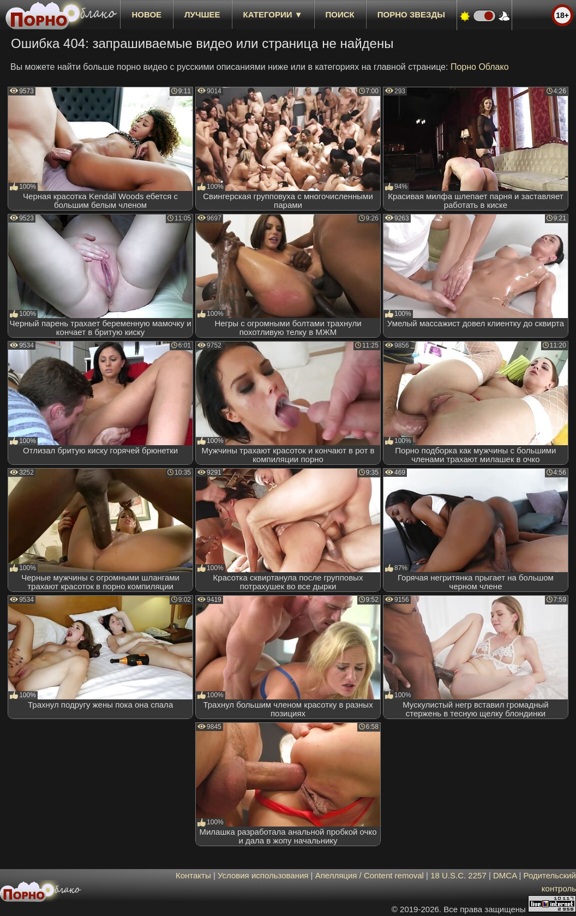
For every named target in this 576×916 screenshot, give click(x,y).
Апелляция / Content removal (369, 875)
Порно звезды (411, 14)
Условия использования (263, 875)
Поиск (340, 14)
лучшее (202, 14)
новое (146, 14)
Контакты (193, 875)
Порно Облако (480, 66)
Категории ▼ (273, 14)
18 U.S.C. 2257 (458, 875)
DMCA (505, 875)
